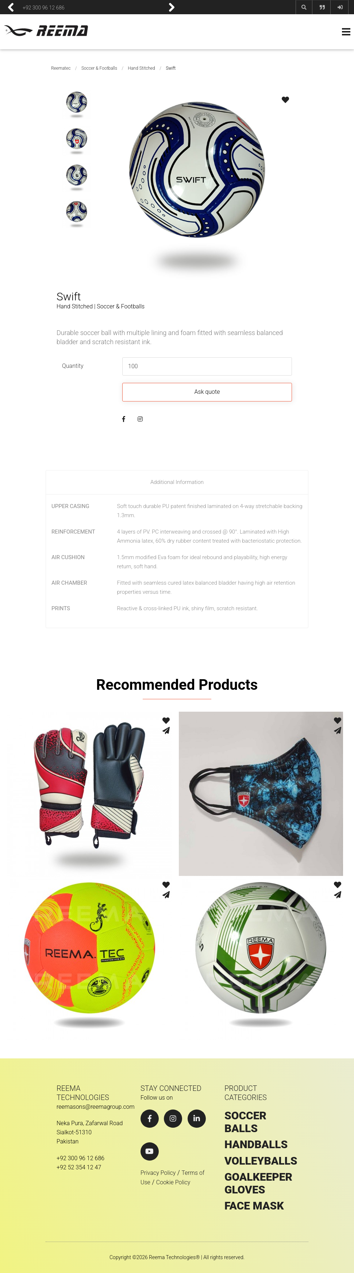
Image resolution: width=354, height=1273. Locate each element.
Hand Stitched (141, 68)
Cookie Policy (173, 1182)
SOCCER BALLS (245, 1122)
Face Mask (254, 1206)
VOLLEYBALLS (260, 1161)
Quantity (72, 365)
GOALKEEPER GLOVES (258, 1183)
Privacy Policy (158, 1172)
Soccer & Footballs (99, 68)
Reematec (60, 68)
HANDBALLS (256, 1144)
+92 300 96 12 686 (44, 7)
